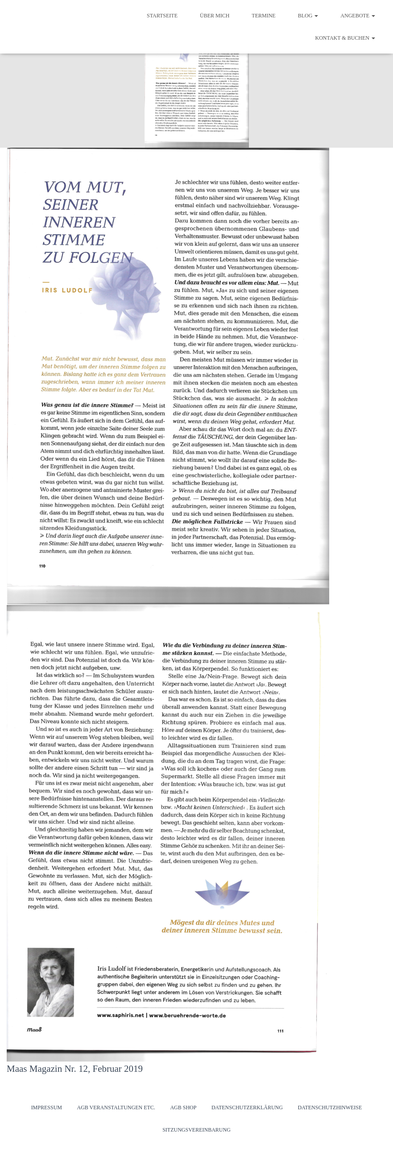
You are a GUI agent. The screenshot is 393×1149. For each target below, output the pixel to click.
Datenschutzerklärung (247, 1107)
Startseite (162, 15)
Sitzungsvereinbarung (196, 1130)
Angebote (357, 15)
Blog (308, 15)
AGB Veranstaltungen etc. (116, 1107)
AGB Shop (183, 1107)
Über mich (214, 15)
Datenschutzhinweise (330, 1107)
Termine (263, 15)
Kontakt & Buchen (345, 38)
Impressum (46, 1107)
